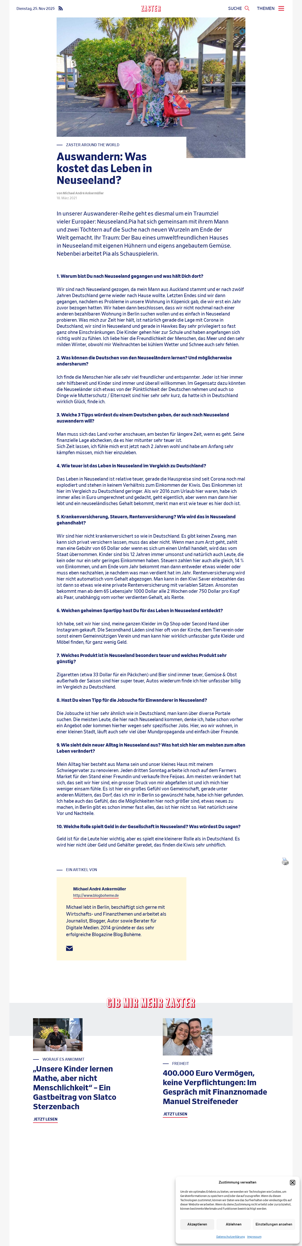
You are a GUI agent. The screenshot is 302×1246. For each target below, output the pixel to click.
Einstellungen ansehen (274, 1224)
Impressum (254, 1236)
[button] (292, 1182)
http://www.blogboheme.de (96, 895)
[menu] (271, 9)
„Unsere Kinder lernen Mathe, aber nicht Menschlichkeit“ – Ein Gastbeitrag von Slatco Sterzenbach (74, 1088)
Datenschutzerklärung (230, 1236)
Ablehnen (234, 1224)
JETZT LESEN (45, 1119)
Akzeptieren (197, 1224)
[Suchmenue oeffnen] (239, 9)
